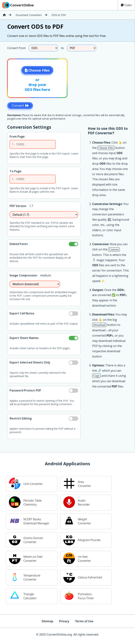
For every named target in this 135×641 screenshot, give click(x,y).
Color (126, 5)
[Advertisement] (104, 77)
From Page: (17, 136)
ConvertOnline (17, 5)
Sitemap (47, 621)
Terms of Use (84, 621)
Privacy (64, 621)
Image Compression (23, 275)
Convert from (16, 48)
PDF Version (18, 206)
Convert (20, 105)
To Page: (16, 171)
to (62, 48)
